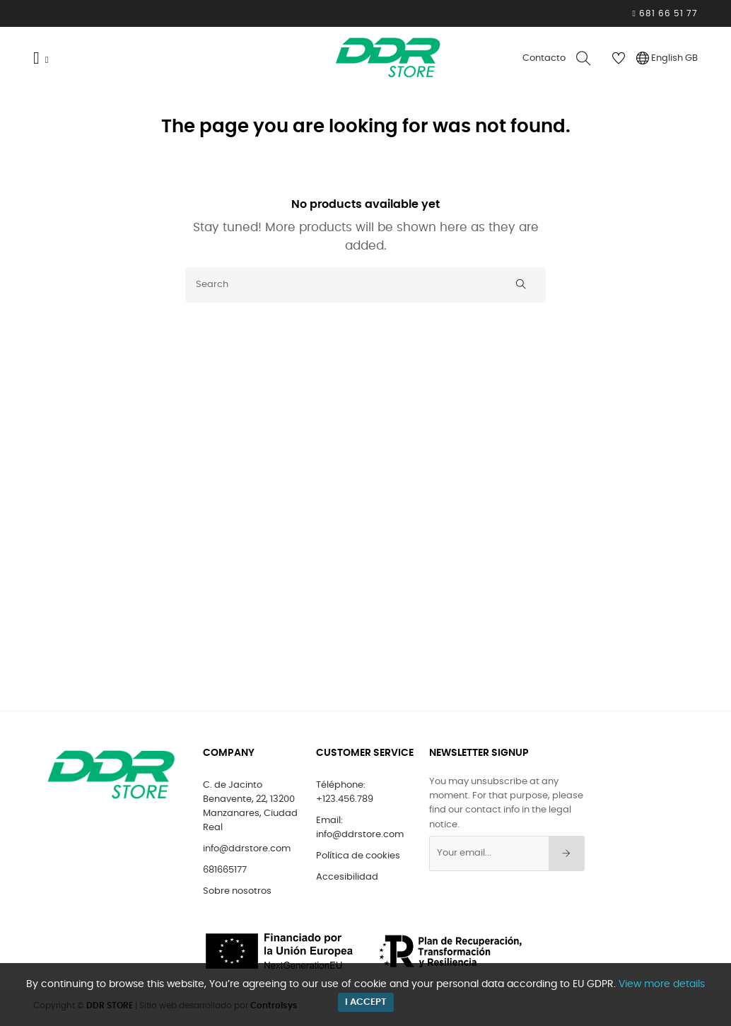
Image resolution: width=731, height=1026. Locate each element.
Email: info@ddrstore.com (360, 827)
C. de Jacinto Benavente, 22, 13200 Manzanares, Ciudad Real (250, 806)
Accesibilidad (347, 877)
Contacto (544, 58)
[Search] (365, 285)
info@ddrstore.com (247, 848)
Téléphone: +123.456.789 (344, 792)
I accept (366, 1002)
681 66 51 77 (667, 13)
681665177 (225, 870)
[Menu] (46, 58)
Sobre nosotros (237, 891)
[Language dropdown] (667, 58)
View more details (662, 984)
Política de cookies (358, 856)
